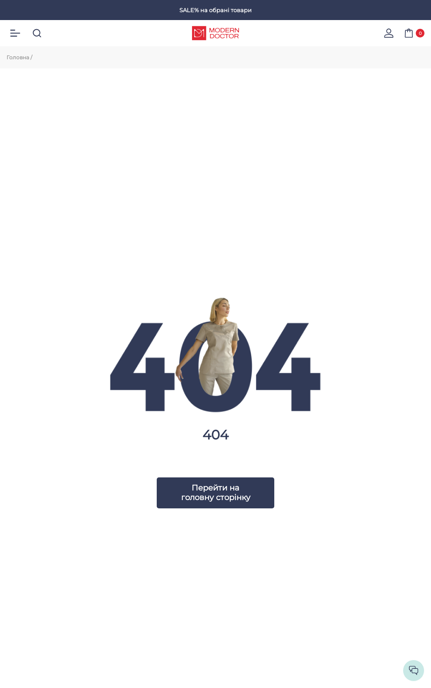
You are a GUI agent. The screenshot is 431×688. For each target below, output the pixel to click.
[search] (37, 33)
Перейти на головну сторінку (215, 492)
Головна (18, 57)
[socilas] (413, 670)
